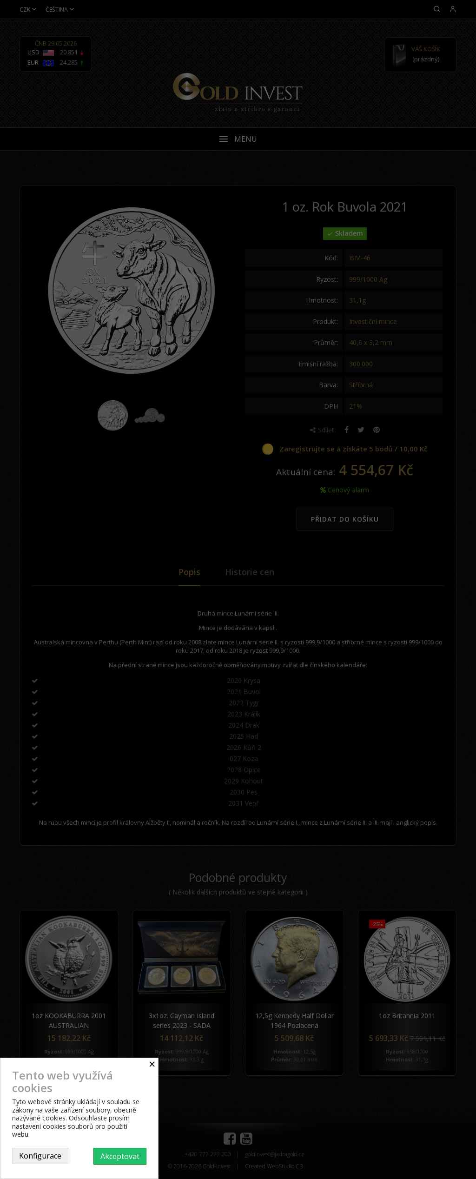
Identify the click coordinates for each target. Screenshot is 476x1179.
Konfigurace (40, 1156)
